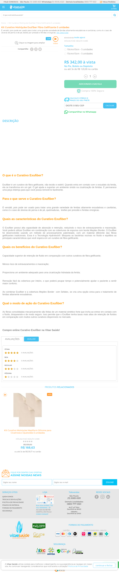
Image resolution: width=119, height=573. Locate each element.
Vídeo (55, 40)
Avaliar (31, 339)
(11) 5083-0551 (35, 2)
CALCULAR (110, 105)
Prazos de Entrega (10, 505)
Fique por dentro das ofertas (26, 474)
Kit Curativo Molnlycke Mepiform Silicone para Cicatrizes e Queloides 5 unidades (27, 431)
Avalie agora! (79, 37)
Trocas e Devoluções (11, 499)
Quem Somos (7, 497)
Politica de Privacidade (78, 566)
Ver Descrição (62, 33)
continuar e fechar (104, 565)
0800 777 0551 (90, 2)
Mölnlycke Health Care (76, 41)
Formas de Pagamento (12, 508)
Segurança (7, 511)
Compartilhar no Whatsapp (80, 112)
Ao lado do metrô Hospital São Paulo (45, 509)
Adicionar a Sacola (90, 84)
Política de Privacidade (13, 502)
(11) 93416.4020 (58, 2)
